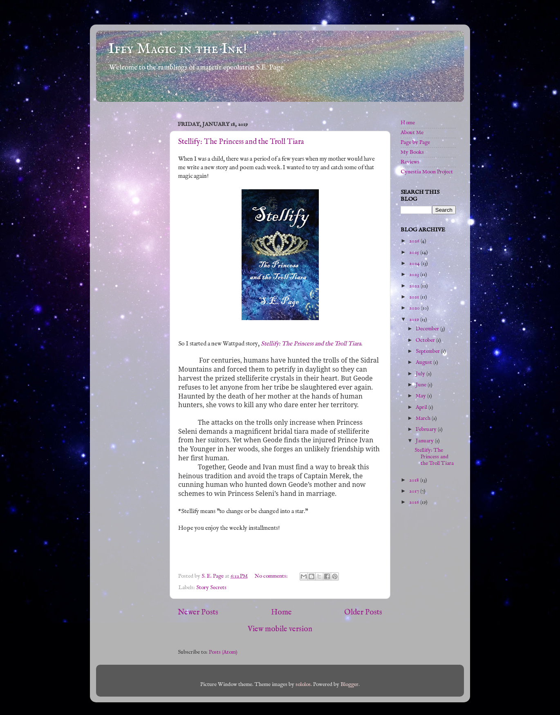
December (428, 328)
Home (281, 612)
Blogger (349, 684)
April (422, 407)
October (426, 340)
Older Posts (363, 612)
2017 (414, 491)
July (421, 373)
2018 (414, 480)
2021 (414, 297)
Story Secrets (211, 587)
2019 (414, 319)
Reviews (410, 162)
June (422, 384)
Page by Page (415, 142)
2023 (414, 274)
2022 (415, 285)
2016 (414, 502)
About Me (412, 132)
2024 (415, 263)
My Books (412, 152)
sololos (303, 684)
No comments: (272, 576)
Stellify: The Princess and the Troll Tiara (241, 142)
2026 (415, 241)
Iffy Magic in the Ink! (177, 49)
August (424, 362)
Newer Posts (198, 612)
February (427, 429)
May (421, 395)
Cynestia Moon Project (427, 171)
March (424, 418)
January (425, 440)
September (428, 351)
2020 (415, 308)
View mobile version (280, 629)
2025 (414, 252)
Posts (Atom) (223, 652)
